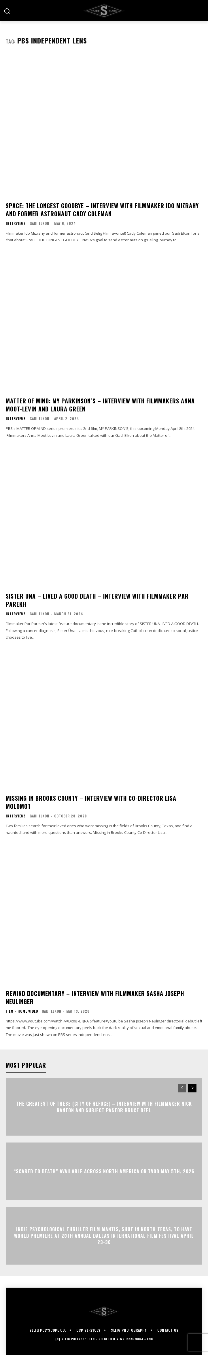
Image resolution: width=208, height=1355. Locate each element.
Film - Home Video (22, 1011)
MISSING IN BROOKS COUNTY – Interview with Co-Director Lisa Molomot (91, 802)
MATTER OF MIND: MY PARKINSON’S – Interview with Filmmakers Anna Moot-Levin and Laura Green (100, 404)
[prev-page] (182, 1088)
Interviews (16, 223)
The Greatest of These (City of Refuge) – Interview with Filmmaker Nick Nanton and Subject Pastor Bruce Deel (104, 1106)
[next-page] (192, 1088)
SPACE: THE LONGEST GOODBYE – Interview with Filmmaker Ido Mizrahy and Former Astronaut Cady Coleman (102, 209)
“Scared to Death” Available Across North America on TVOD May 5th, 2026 (104, 1171)
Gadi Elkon (39, 223)
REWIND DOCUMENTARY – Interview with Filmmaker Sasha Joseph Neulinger (95, 997)
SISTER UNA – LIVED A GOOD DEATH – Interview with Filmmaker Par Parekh (97, 600)
